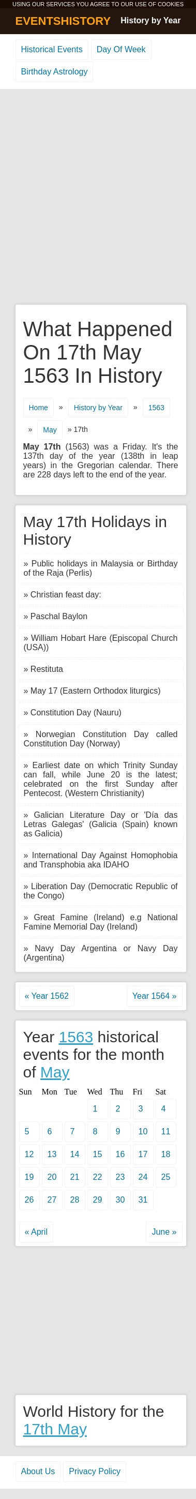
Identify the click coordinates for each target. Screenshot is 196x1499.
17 (143, 1154)
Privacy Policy (94, 1471)
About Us (38, 1471)
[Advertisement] (98, 197)
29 (97, 1199)
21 (75, 1177)
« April (36, 1231)
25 (166, 1177)
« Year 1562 (47, 996)
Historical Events (52, 49)
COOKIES (171, 4)
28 (75, 1199)
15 (97, 1154)
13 (52, 1154)
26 (29, 1199)
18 (166, 1154)
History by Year (150, 20)
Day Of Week (121, 49)
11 (166, 1131)
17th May (55, 1428)
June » (164, 1231)
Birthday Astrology (54, 71)
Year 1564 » (154, 996)
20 (52, 1177)
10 (143, 1131)
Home (38, 407)
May (49, 430)
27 (52, 1199)
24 (143, 1177)
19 (29, 1177)
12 (29, 1154)
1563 (156, 407)
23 (120, 1177)
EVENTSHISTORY (63, 20)
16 (120, 1154)
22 (97, 1177)
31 (143, 1199)
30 (120, 1199)
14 (75, 1154)
